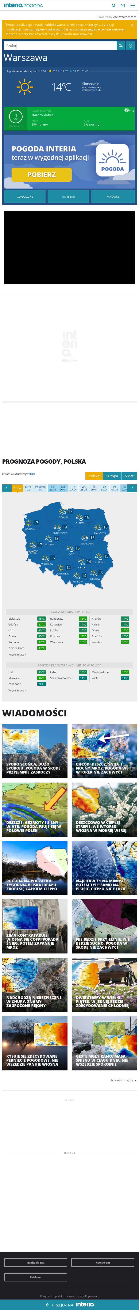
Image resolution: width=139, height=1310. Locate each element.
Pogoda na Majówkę (113, 196)
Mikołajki (14, 678)
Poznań (55, 636)
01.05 (114, 488)
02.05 (125, 488)
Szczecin (13, 642)
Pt (40, 488)
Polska (94, 475)
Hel (10, 672)
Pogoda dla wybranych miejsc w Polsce (69, 665)
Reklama (35, 1277)
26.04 (63, 488)
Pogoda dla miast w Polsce (69, 612)
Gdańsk (13, 624)
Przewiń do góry (122, 1080)
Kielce (95, 624)
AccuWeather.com (124, 17)
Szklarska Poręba (61, 678)
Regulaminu (91, 1296)
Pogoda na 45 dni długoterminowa (68, 196)
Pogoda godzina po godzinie (25, 196)
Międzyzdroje (100, 672)
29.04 (94, 488)
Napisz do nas (36, 1262)
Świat (129, 475)
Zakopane (14, 684)
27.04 (73, 488)
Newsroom (103, 1262)
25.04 (52, 488)
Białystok (14, 618)
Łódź (11, 630)
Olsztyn (96, 630)
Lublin (54, 630)
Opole (12, 636)
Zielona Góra (16, 648)
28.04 (83, 488)
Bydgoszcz (56, 618)
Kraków (96, 618)
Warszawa (56, 642)
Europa (112, 475)
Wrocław (97, 642)
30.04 (104, 488)
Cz (28, 488)
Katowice (56, 624)
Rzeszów (97, 636)
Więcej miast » (17, 654)
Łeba (53, 672)
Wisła (95, 678)
